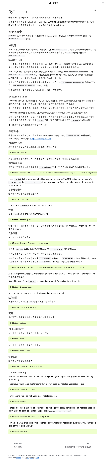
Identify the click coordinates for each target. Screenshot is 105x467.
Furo (37, 458)
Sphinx (18, 458)
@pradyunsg (29, 458)
